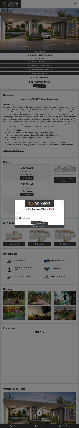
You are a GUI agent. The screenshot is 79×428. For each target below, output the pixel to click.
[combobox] (19, 218)
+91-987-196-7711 (39, 226)
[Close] (62, 201)
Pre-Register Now (39, 223)
